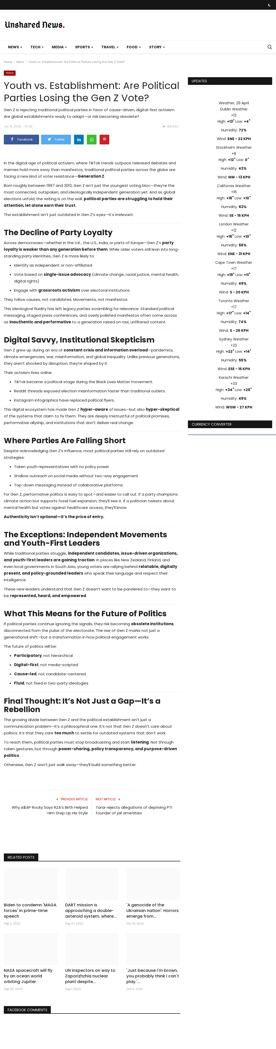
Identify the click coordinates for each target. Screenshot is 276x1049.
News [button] (15, 47)
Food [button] (134, 47)
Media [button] (59, 47)
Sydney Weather (234, 339)
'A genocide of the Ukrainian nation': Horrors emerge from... (152, 910)
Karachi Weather (234, 377)
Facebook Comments (28, 1009)
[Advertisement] (92, 836)
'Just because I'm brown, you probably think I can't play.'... (152, 976)
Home (8, 62)
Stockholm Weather (234, 147)
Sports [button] (84, 47)
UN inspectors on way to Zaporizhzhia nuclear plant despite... (90, 976)
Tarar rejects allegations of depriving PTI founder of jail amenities (134, 810)
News (20, 62)
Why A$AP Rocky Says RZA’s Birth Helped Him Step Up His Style (50, 810)
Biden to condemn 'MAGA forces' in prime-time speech (30, 910)
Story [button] (157, 47)
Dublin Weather (234, 109)
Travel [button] (109, 47)
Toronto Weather (233, 300)
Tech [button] (37, 47)
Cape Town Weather (233, 262)
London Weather (234, 224)
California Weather (234, 185)
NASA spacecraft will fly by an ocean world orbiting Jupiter (28, 976)
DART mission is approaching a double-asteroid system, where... (91, 910)
